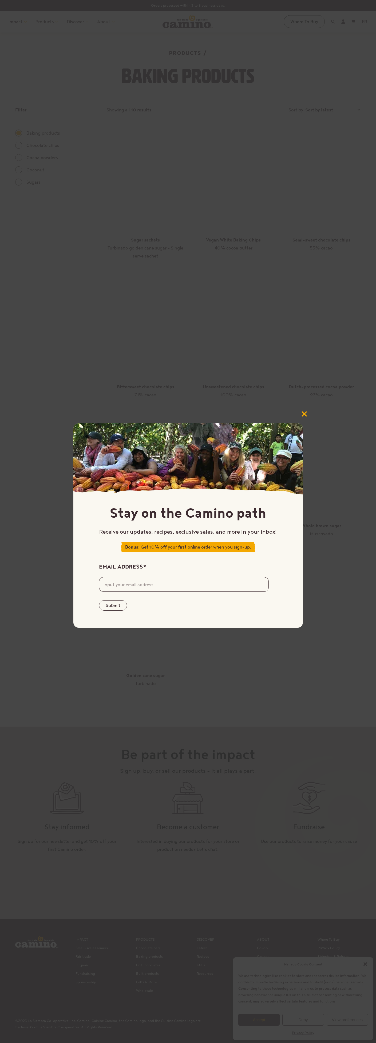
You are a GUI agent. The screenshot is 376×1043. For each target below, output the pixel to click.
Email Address (123, 566)
